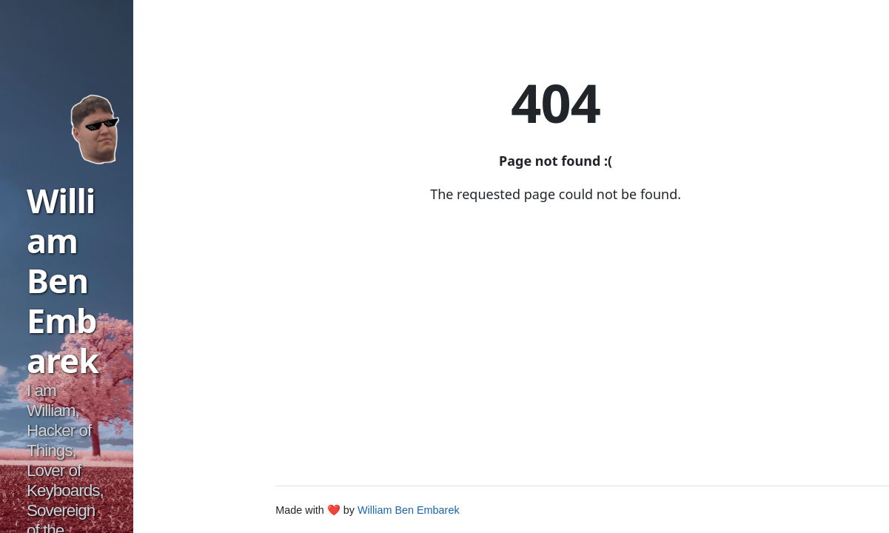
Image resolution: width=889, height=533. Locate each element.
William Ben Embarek (62, 280)
